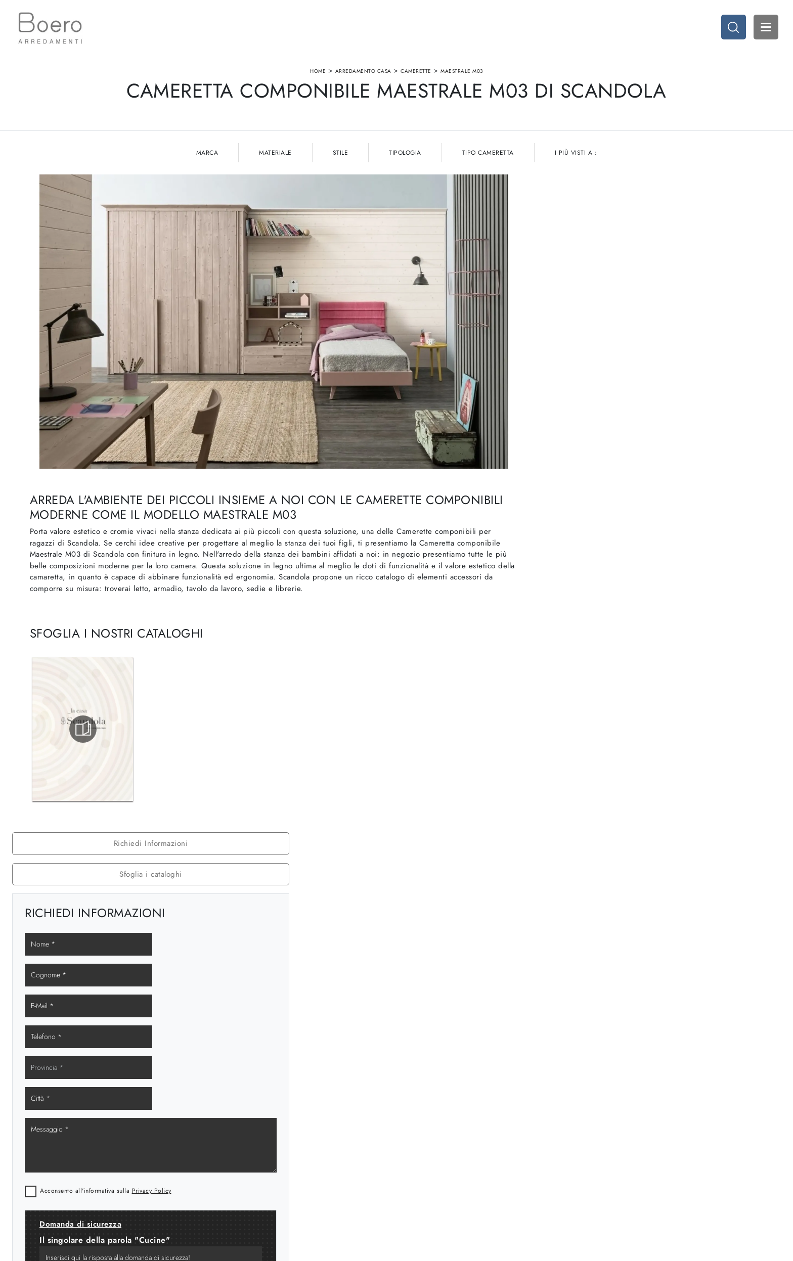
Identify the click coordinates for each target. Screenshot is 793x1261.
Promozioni (419, 1164)
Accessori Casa (620, 1144)
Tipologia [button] (405, 155)
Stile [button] (340, 155)
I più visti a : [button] (576, 155)
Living (411, 1154)
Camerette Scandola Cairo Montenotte (656, 714)
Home (318, 72)
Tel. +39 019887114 (42, 1164)
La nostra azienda (233, 1135)
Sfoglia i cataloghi (657, 219)
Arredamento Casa (363, 72)
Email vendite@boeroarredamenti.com (68, 1174)
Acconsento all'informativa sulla (626, 443)
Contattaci (222, 1174)
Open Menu (765, 27)
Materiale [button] (275, 155)
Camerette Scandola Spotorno (657, 692)
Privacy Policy (672, 443)
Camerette (416, 72)
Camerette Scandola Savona (656, 669)
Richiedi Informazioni (657, 188)
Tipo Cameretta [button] (488, 155)
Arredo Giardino (622, 1164)
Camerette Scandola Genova (657, 647)
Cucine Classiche (428, 1144)
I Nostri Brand (227, 1154)
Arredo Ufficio (619, 1154)
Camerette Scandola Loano (656, 737)
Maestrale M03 (461, 72)
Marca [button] (207, 155)
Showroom (223, 1144)
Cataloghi (221, 1164)
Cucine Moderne (428, 1135)
